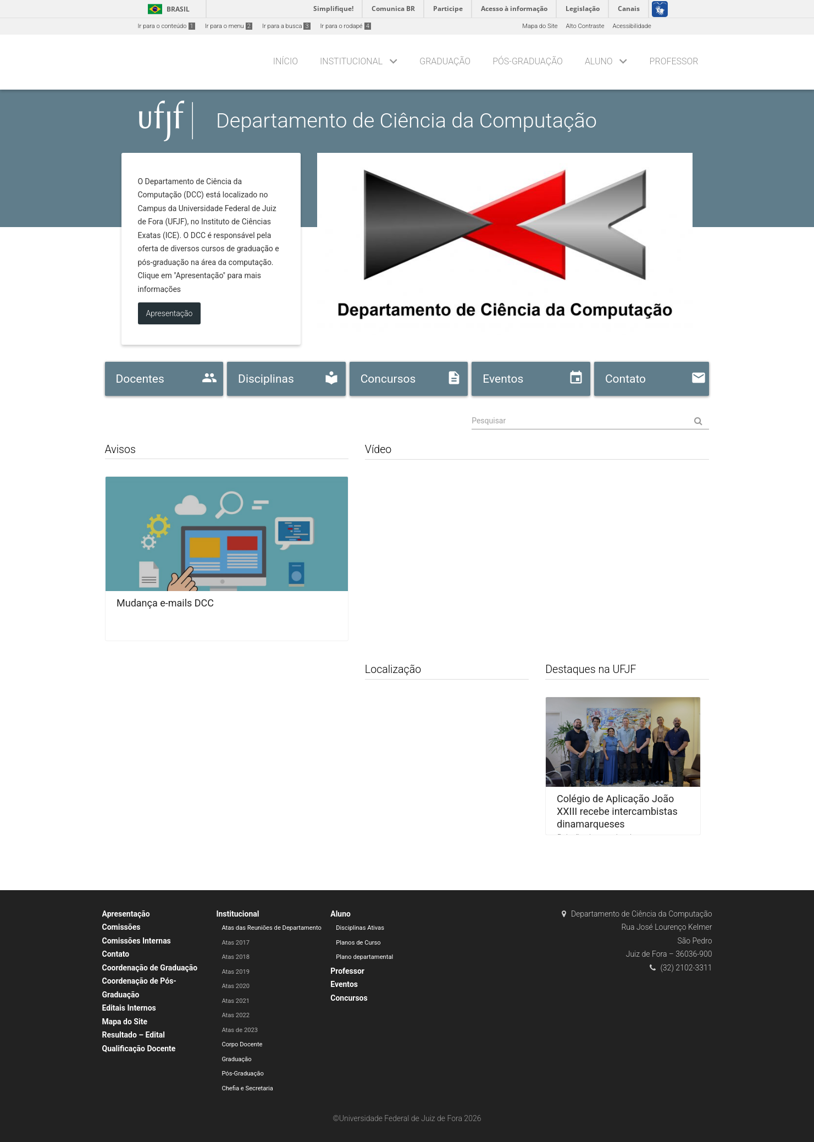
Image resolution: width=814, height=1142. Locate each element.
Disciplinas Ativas (360, 927)
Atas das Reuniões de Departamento (272, 927)
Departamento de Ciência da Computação (406, 120)
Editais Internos (129, 1007)
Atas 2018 (236, 957)
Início (285, 61)
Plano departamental (364, 957)
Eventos (344, 984)
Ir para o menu (228, 26)
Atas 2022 (236, 1015)
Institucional (351, 61)
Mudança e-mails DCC (165, 603)
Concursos (348, 998)
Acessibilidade (631, 26)
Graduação (444, 61)
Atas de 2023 (240, 1030)
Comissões (121, 927)
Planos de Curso (358, 942)
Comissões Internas (136, 940)
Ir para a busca (286, 26)
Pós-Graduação (527, 61)
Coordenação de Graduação (150, 967)
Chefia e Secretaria (247, 1088)
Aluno (599, 61)
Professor (674, 61)
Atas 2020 (236, 986)
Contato (116, 954)
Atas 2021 (236, 1001)
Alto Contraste (585, 26)
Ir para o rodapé (345, 26)
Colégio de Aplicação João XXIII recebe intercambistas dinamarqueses (617, 811)
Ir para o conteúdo (166, 26)
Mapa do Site (539, 26)
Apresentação (126, 913)
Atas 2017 (236, 942)
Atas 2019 (236, 971)
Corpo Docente (242, 1044)
